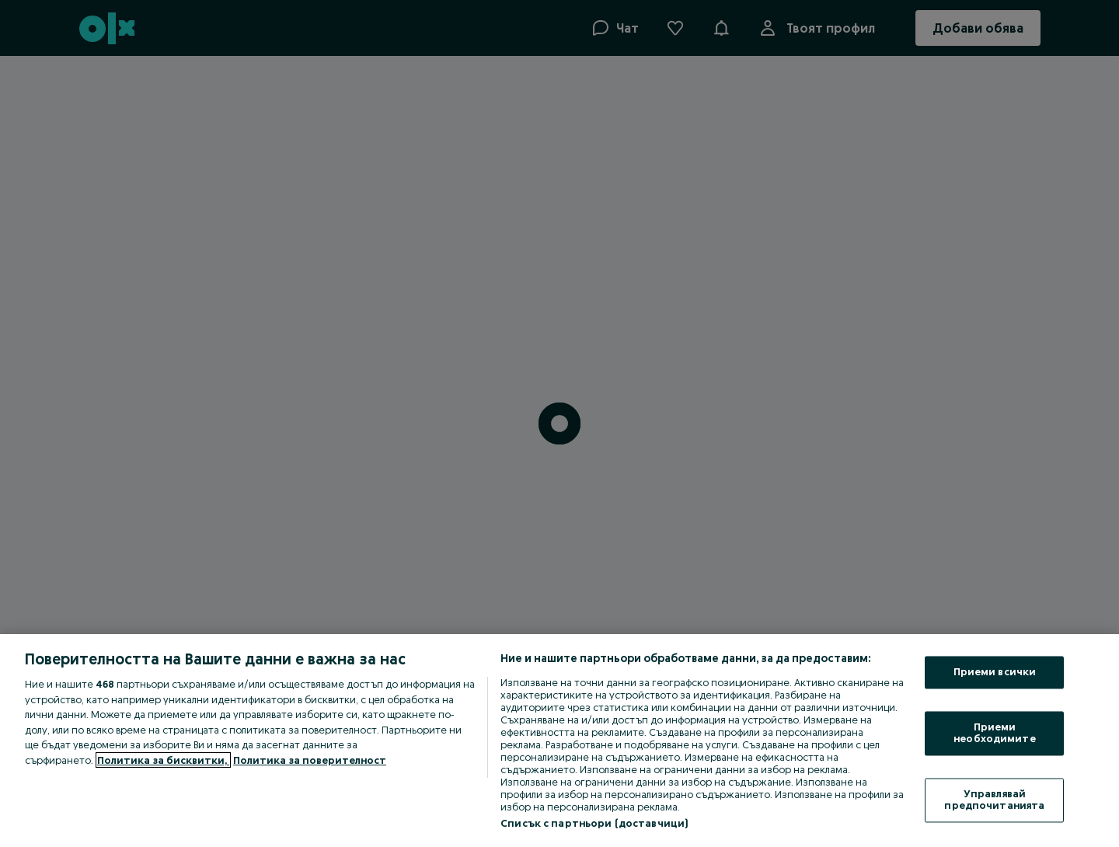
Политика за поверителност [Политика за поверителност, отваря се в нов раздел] (309, 760)
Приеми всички (995, 672)
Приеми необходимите (994, 732)
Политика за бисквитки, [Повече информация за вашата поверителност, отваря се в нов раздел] (163, 760)
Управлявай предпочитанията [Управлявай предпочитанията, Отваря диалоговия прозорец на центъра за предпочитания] (994, 799)
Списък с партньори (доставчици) (594, 823)
